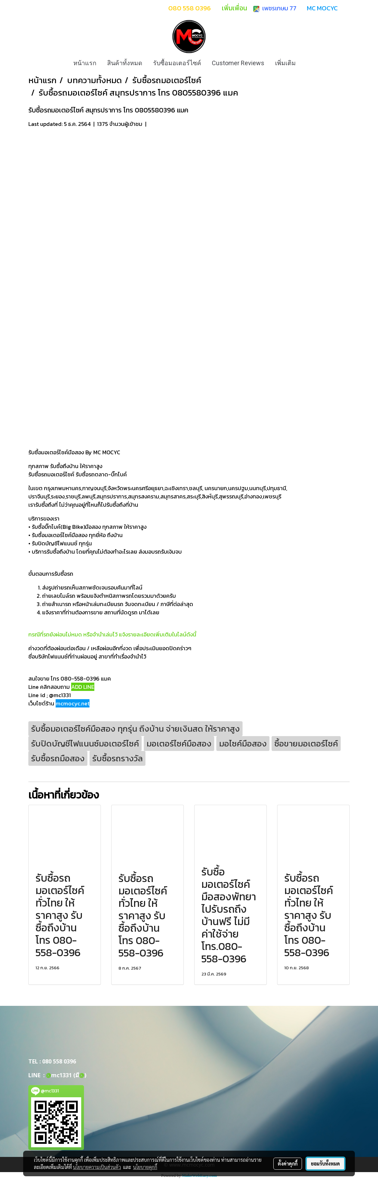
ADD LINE (82, 687)
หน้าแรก (84, 63)
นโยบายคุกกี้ (145, 1167)
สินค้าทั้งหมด (124, 63)
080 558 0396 (59, 1061)
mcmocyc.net (72, 703)
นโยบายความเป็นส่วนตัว (97, 1167)
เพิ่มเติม (285, 63)
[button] (307, 63)
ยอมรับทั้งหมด (325, 1163)
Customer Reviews (238, 63)
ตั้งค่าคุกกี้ (287, 1163)
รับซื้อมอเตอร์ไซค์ (177, 63)
